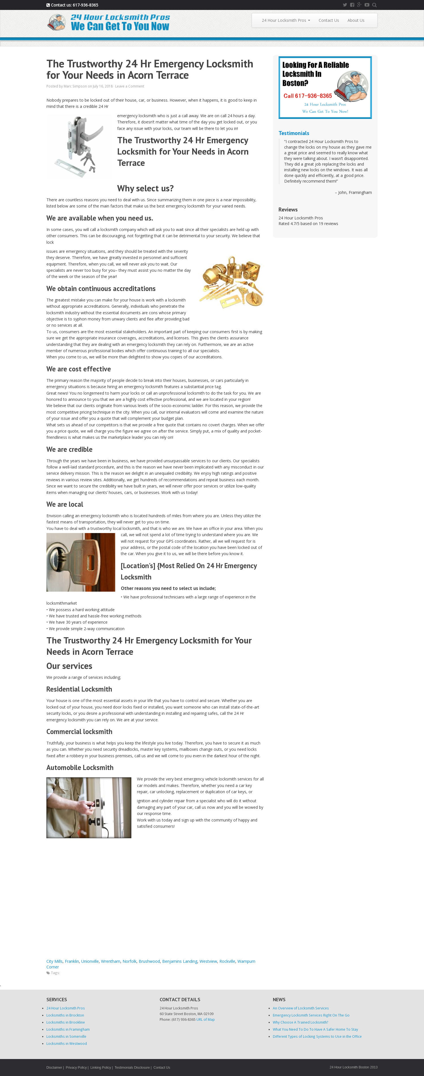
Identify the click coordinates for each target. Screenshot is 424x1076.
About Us (356, 20)
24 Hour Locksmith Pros (286, 20)
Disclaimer (54, 1067)
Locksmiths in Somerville (66, 1036)
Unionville (90, 961)
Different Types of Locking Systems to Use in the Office (317, 1036)
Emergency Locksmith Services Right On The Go (311, 1015)
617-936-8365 (85, 5)
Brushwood (149, 961)
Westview (208, 961)
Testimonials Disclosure (132, 1067)
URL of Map (205, 1019)
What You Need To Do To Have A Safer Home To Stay (315, 1029)
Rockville (227, 961)
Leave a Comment (129, 86)
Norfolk (129, 961)
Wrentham (110, 961)
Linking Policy (101, 1067)
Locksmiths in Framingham (68, 1029)
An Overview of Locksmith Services (301, 1008)
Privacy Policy (76, 1067)
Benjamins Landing (179, 961)
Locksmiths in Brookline (65, 1022)
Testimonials (294, 132)
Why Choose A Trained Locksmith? (300, 1022)
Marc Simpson (75, 86)
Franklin (72, 961)
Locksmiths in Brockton (65, 1015)
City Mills (54, 961)
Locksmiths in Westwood (66, 1043)
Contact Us (329, 20)
